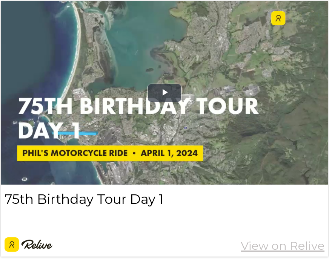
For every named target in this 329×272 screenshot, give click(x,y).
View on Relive (282, 245)
